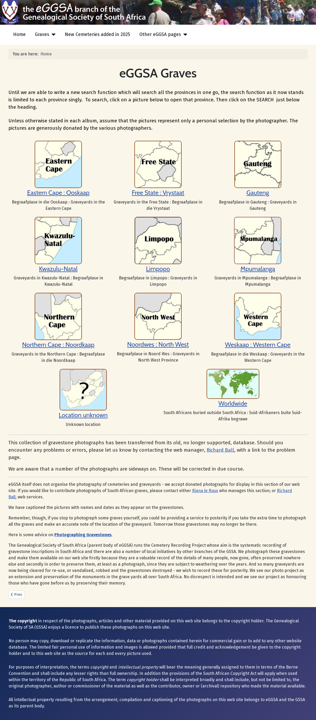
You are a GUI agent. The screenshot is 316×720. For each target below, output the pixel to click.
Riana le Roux (205, 490)
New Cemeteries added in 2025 (97, 34)
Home (19, 34)
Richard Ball (220, 450)
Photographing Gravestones (83, 534)
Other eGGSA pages (160, 34)
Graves (42, 34)
